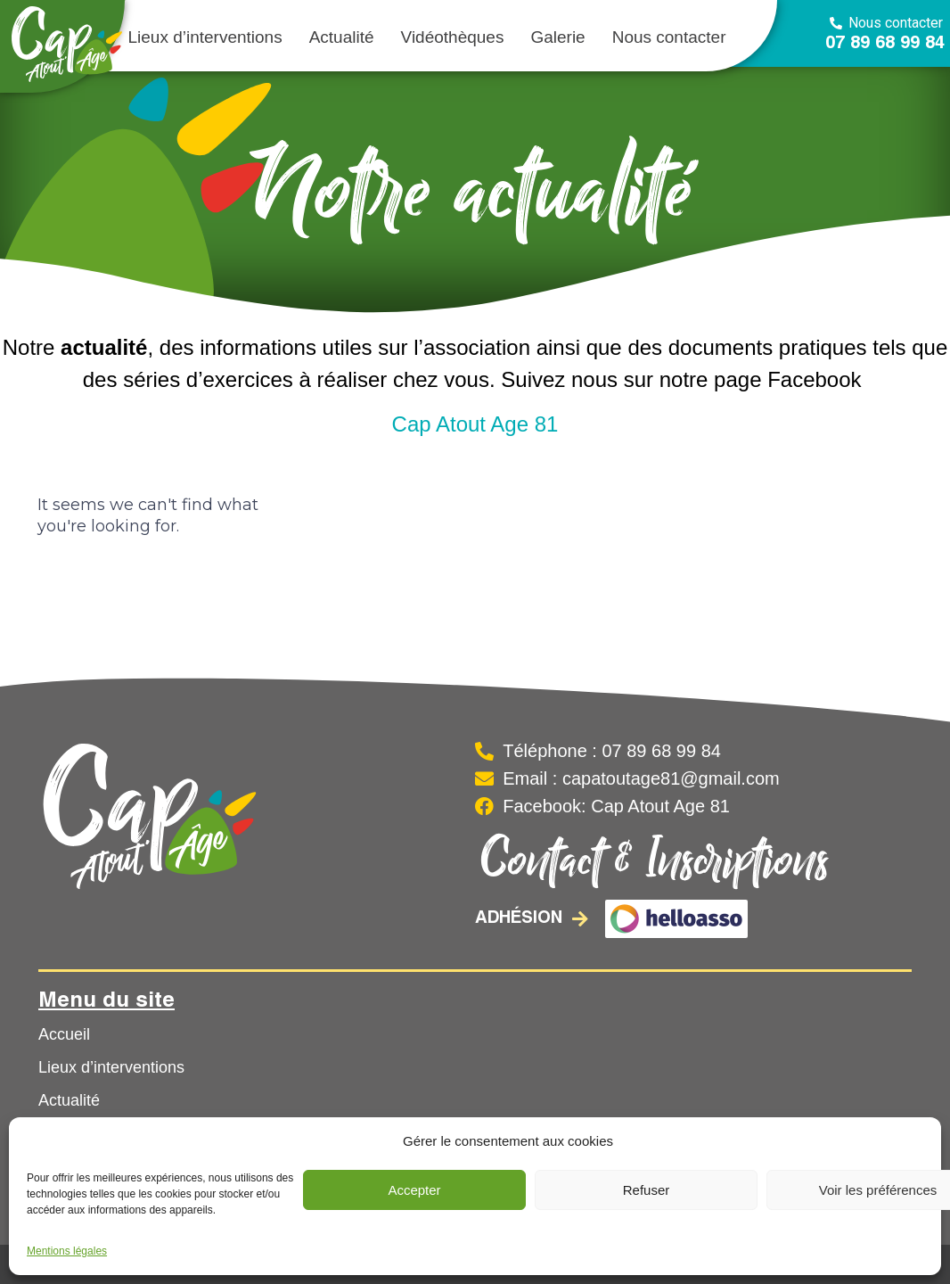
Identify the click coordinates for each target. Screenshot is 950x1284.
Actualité (341, 37)
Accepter (414, 1190)
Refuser (646, 1190)
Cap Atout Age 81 (475, 424)
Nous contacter (669, 37)
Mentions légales (67, 1251)
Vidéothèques (452, 37)
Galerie (557, 37)
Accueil (64, 1034)
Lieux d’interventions (204, 37)
